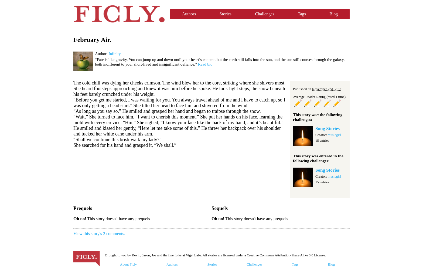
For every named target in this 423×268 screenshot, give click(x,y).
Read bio (205, 64)
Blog (333, 14)
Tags (302, 14)
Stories (225, 14)
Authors (189, 14)
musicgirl (334, 135)
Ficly (119, 14)
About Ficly (128, 264)
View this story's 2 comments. (99, 233)
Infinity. (114, 54)
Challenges (264, 14)
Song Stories (327, 128)
